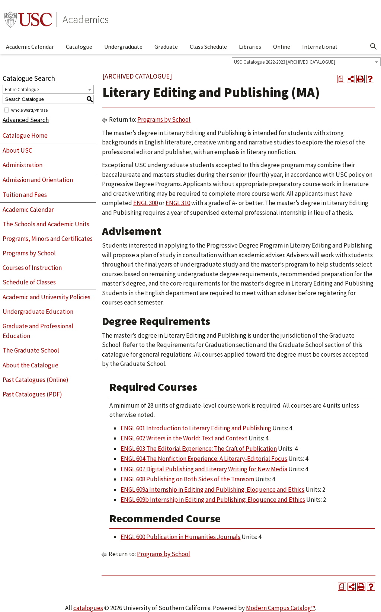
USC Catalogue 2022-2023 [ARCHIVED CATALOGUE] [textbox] (284, 62)
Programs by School (29, 253)
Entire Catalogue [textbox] (22, 89)
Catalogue (79, 46)
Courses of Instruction (32, 268)
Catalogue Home (25, 135)
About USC (17, 150)
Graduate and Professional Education (38, 331)
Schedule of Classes (29, 282)
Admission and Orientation (38, 180)
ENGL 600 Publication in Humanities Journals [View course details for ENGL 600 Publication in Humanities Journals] (180, 537)
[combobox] (306, 61)
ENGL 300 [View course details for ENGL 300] (145, 203)
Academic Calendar (30, 46)
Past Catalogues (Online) (35, 380)
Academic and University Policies (46, 297)
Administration (22, 165)
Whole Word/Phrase (29, 109)
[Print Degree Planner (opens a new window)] (341, 79)
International (319, 46)
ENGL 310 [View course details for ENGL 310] (178, 203)
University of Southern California (28, 19)
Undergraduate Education (38, 311)
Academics (86, 19)
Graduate (166, 46)
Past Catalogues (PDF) (32, 394)
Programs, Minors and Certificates (48, 239)
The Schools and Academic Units (46, 224)
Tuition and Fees (25, 195)
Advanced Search (26, 120)
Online (281, 46)
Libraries (250, 46)
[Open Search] (373, 46)
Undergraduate (123, 46)
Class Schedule (208, 46)
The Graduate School (31, 350)
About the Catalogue (30, 365)
